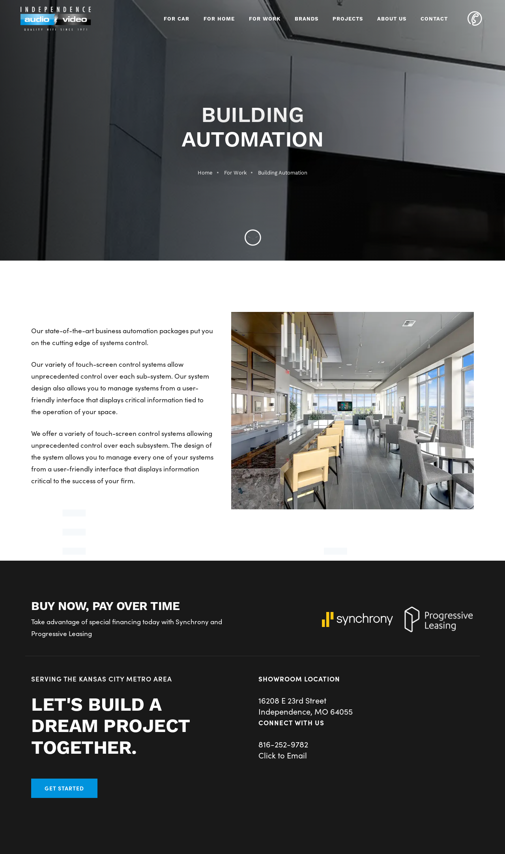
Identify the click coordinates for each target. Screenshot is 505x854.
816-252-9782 (283, 743)
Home (205, 173)
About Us (391, 19)
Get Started (64, 788)
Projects (348, 19)
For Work (265, 19)
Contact (434, 19)
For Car (176, 19)
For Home (219, 19)
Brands (306, 19)
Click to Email (282, 754)
